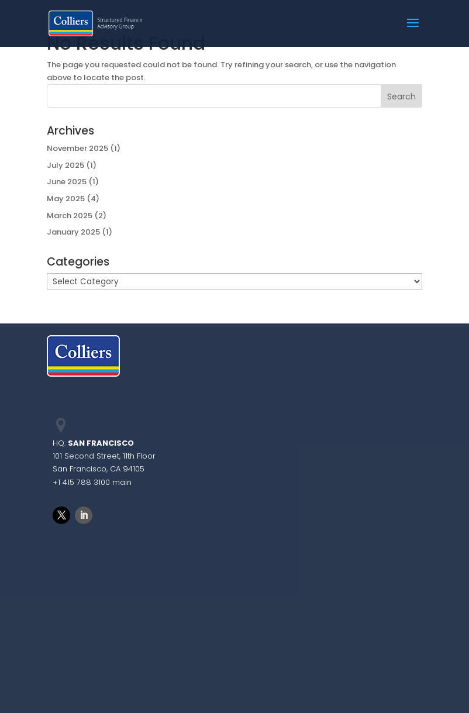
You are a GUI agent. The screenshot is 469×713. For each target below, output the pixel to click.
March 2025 (69, 215)
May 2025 (66, 198)
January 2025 (73, 231)
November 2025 (77, 148)
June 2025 (67, 181)
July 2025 (65, 165)
